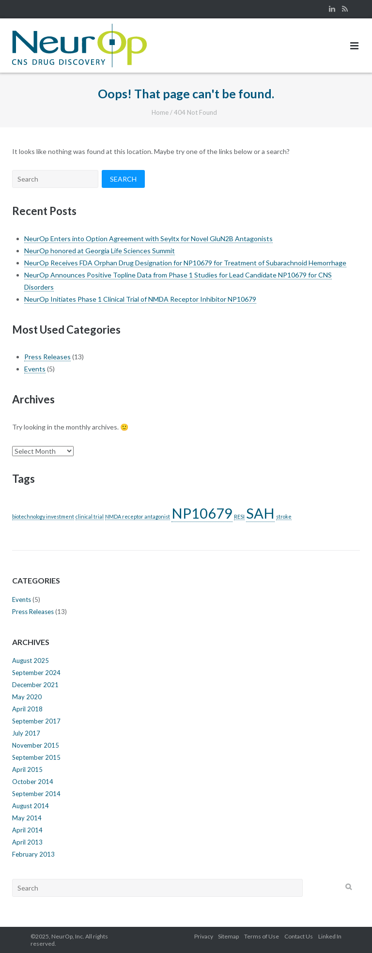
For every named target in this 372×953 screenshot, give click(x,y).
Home (160, 112)
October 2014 (32, 781)
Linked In (329, 936)
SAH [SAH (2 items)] (260, 513)
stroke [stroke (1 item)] (284, 516)
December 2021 (35, 685)
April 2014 (27, 830)
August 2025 (30, 660)
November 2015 (35, 745)
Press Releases (47, 357)
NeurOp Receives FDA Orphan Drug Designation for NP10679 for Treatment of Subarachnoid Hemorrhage (185, 263)
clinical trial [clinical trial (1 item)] (90, 516)
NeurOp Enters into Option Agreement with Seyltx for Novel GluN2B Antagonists (148, 238)
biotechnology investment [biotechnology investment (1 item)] (43, 516)
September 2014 (36, 794)
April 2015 (27, 769)
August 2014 (30, 806)
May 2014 (27, 818)
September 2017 (36, 721)
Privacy (203, 936)
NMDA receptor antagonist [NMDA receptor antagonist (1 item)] (137, 516)
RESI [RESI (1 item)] (239, 516)
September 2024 (36, 672)
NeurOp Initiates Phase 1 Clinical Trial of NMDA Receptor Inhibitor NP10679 (140, 299)
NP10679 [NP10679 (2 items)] (201, 513)
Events (35, 369)
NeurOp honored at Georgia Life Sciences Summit (99, 250)
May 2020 (27, 697)
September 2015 (36, 757)
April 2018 (27, 709)
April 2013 (27, 842)
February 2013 (33, 854)
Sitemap (228, 936)
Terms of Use (261, 936)
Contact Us (298, 936)
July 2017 (26, 733)
